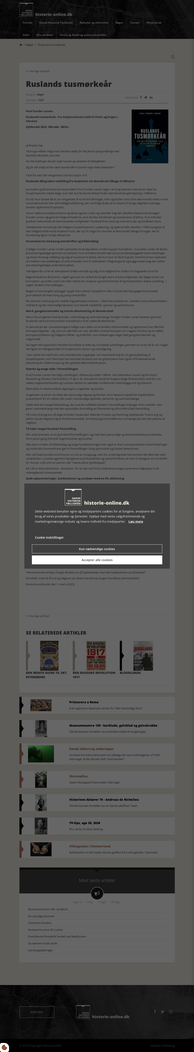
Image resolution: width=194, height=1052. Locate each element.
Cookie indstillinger (49, 537)
